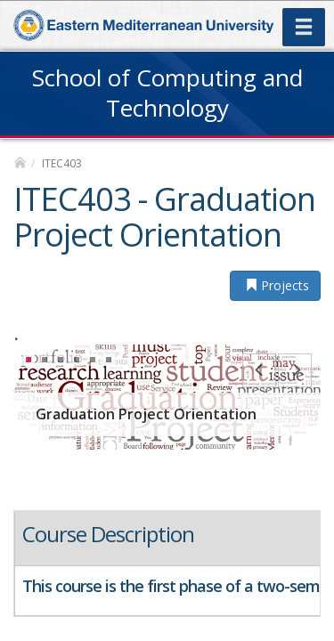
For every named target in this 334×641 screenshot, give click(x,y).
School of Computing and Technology (167, 92)
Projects (275, 285)
